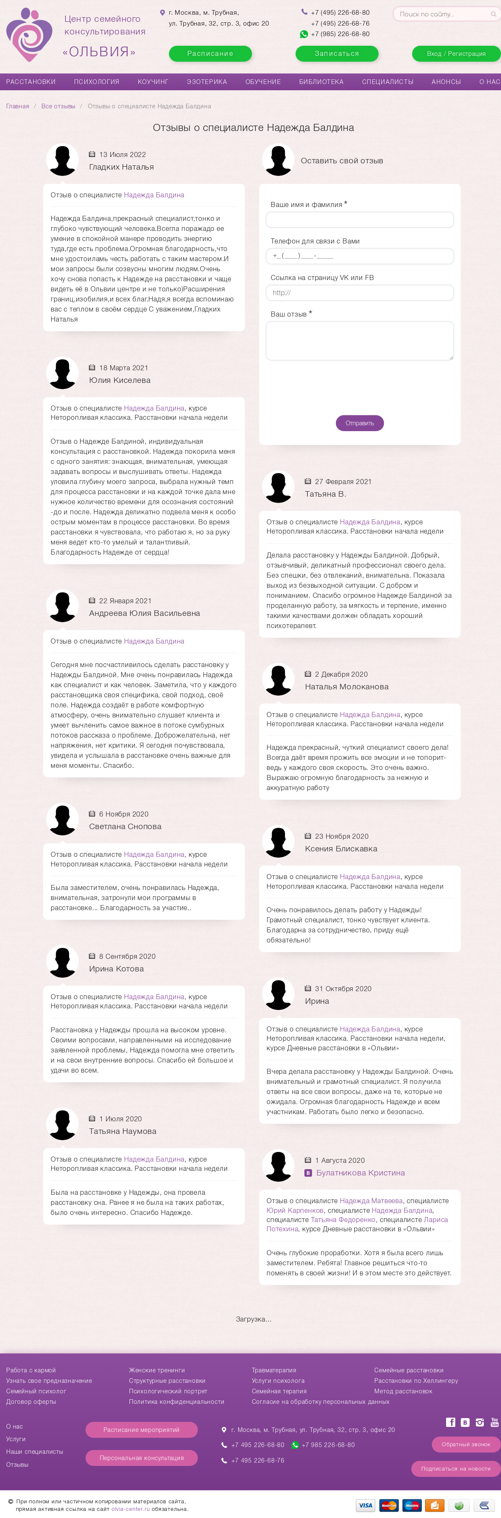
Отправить (360, 423)
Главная (17, 106)
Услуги (16, 1439)
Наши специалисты (34, 1451)
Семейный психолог (36, 1391)
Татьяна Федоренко (343, 1219)
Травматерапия (274, 1370)
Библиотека (321, 82)
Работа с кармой (31, 1370)
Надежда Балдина (154, 195)
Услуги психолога (278, 1380)
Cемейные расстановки (409, 1370)
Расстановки (31, 82)
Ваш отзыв (289, 314)
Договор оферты (31, 1401)
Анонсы (447, 82)
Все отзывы (58, 106)
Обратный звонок (466, 1444)
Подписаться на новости (456, 1469)
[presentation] (359, 388)
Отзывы (17, 1464)
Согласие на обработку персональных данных (321, 1401)
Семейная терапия (279, 1391)
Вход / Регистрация (456, 53)
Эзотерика (207, 82)
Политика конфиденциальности (177, 1401)
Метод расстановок (403, 1391)
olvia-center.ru (131, 1509)
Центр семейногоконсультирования (105, 36)
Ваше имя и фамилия (306, 204)
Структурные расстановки (167, 1380)
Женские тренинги (157, 1370)
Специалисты (388, 82)
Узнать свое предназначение (49, 1380)
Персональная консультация (142, 1458)
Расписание (210, 53)
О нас (490, 82)
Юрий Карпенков (295, 1210)
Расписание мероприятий (142, 1429)
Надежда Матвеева (371, 1200)
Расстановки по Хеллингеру (416, 1380)
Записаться (337, 53)
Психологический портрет (168, 1391)
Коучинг (153, 82)
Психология (97, 82)
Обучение (263, 82)
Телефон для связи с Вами (315, 241)
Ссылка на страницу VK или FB (322, 277)
